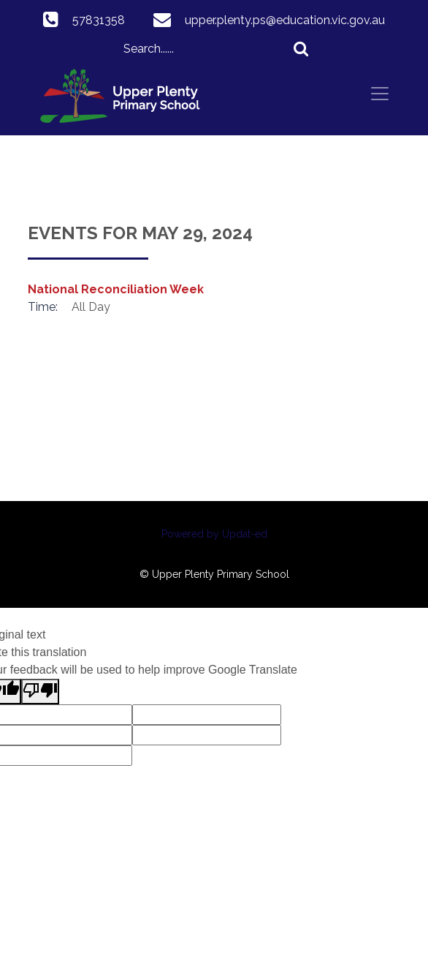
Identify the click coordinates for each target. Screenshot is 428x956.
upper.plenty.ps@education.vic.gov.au (285, 20)
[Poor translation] (40, 691)
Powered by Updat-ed (214, 534)
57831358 (98, 20)
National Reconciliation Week (116, 289)
